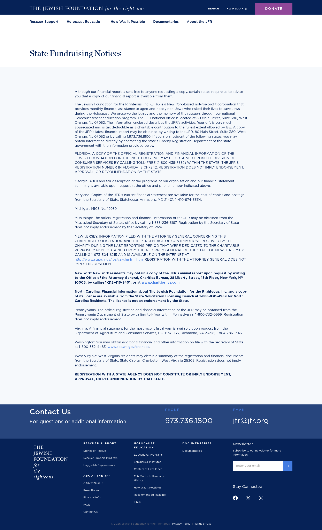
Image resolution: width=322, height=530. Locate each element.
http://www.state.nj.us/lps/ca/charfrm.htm (109, 259)
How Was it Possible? (147, 487)
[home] (87, 8)
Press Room (91, 490)
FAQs (86, 504)
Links (137, 502)
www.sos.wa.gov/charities (128, 347)
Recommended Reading (150, 495)
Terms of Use (202, 524)
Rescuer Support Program (100, 458)
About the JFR (92, 483)
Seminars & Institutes (147, 462)
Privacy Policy (181, 524)
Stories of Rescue (94, 451)
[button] (44, 21)
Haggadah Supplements (99, 465)
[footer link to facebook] (235, 497)
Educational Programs (148, 455)
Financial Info (91, 497)
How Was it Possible (128, 21)
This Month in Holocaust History (149, 478)
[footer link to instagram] (261, 497)
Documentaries (166, 21)
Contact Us (90, 512)
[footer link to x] (248, 497)
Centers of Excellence (148, 469)
